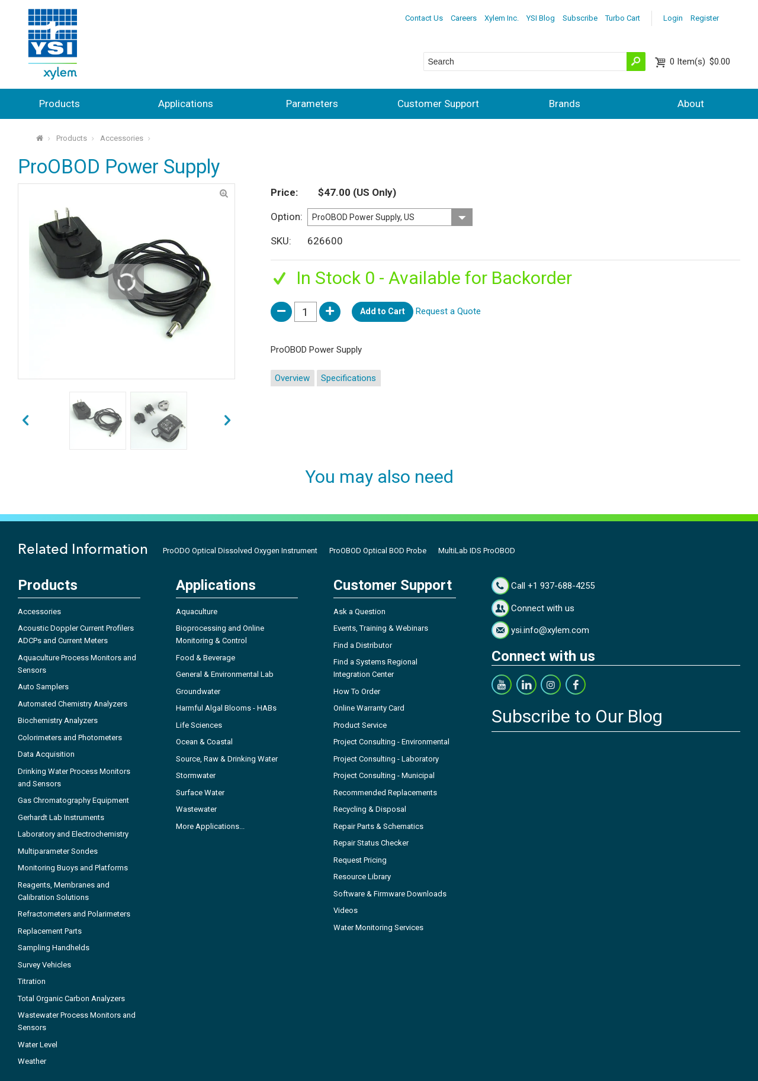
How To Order (356, 691)
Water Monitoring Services (378, 927)
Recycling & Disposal (369, 809)
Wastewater (196, 809)
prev (227, 420)
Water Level (37, 1044)
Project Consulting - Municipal (384, 775)
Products (59, 103)
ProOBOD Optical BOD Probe (377, 550)
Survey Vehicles (44, 964)
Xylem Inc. (501, 18)
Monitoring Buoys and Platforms (73, 867)
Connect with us (542, 608)
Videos (345, 910)
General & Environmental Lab (225, 674)
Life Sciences (199, 725)
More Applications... (210, 826)
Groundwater (198, 691)
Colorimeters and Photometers (70, 737)
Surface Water (200, 792)
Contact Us (424, 18)
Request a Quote (448, 311)
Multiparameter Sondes (58, 851)
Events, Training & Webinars (380, 628)
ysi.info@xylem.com (550, 630)
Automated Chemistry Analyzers (72, 703)
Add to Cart (382, 311)
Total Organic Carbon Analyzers (71, 998)
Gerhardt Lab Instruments (61, 817)
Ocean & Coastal (204, 741)
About (690, 103)
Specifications (348, 378)
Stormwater (196, 775)
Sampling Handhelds (53, 947)
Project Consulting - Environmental (391, 741)
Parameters (312, 103)
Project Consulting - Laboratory (386, 758)
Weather (32, 1061)
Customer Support (438, 103)
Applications (185, 103)
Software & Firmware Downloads (390, 893)
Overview (292, 378)
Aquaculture (196, 611)
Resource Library (362, 876)
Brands (564, 103)
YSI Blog (540, 18)
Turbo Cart (622, 18)
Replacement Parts (50, 931)
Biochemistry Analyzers (58, 720)
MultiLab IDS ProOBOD (476, 550)
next (25, 420)
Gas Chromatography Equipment (73, 800)
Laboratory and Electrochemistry (73, 834)
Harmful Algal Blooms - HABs (226, 708)
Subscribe (580, 18)
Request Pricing (360, 860)
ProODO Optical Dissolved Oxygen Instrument (240, 550)
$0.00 (700, 61)
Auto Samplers (43, 686)
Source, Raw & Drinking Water (227, 758)
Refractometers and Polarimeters (74, 913)
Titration (32, 981)
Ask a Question (359, 611)
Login (673, 18)
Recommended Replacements (385, 792)
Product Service (360, 725)
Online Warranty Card (368, 708)
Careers (464, 18)
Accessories (121, 138)
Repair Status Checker (371, 842)
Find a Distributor (362, 645)
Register (704, 18)
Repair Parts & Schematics (378, 826)
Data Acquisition (46, 754)
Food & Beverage (205, 657)
